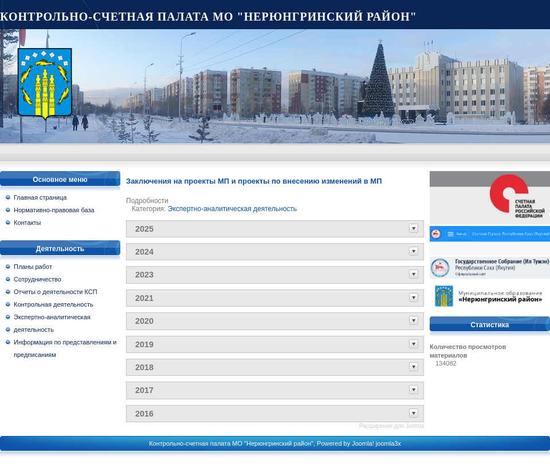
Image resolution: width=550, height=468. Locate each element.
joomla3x (388, 443)
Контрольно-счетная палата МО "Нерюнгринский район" (208, 16)
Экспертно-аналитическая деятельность (232, 209)
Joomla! (363, 443)
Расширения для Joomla (391, 426)
